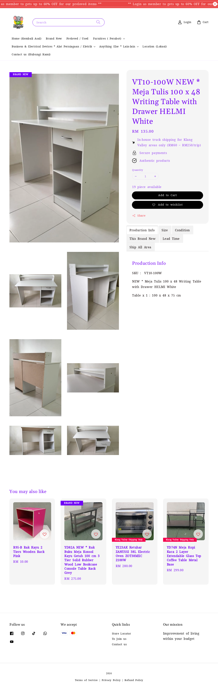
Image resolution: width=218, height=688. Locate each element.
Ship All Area (140, 247)
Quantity (137, 170)
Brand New (54, 38)
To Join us (119, 639)
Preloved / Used (77, 38)
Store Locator (121, 633)
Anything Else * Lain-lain (117, 46)
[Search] (98, 22)
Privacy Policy (111, 680)
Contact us (119, 644)
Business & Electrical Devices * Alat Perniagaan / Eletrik (52, 46)
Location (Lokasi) (155, 46)
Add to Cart (167, 195)
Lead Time (171, 238)
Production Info (142, 230)
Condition (182, 230)
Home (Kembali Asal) (26, 38)
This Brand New (142, 238)
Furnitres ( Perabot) (107, 38)
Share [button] (138, 215)
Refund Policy (134, 680)
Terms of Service (86, 680)
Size (165, 230)
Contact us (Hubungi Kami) (31, 54)
